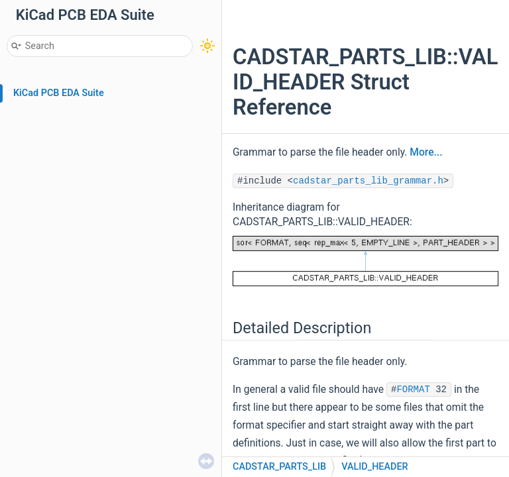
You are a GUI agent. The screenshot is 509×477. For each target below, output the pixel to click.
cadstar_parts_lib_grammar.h (368, 181)
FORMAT (412, 389)
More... (426, 152)
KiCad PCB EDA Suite (58, 93)
